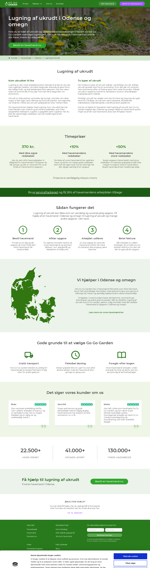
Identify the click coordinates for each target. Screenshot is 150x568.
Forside (12, 58)
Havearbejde (26, 58)
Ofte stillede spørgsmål (65, 533)
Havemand (31, 533)
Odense (38, 58)
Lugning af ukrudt (52, 58)
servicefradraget (47, 192)
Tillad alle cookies (130, 539)
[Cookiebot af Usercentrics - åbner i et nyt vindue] (15, 563)
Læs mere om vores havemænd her (106, 312)
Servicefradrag (61, 529)
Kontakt (60, 4)
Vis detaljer (122, 563)
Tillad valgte (130, 546)
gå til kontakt (75, 512)
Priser (26, 4)
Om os (49, 4)
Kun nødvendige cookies (130, 553)
